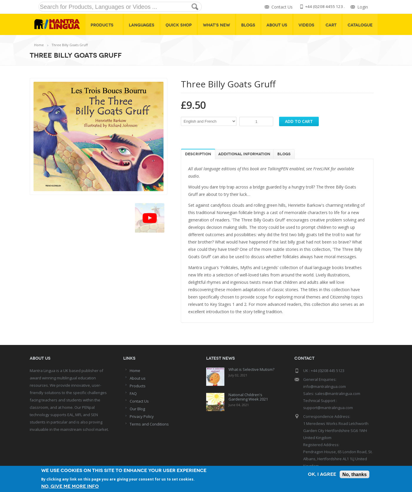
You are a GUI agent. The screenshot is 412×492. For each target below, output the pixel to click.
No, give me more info (71, 486)
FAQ (133, 393)
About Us (276, 25)
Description (198, 154)
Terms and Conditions (149, 424)
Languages (141, 25)
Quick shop (179, 25)
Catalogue (360, 25)
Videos (306, 25)
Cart (331, 25)
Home (39, 45)
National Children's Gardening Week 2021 (248, 397)
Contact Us (280, 7)
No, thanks (354, 475)
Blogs (248, 25)
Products (104, 25)
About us (138, 378)
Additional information (244, 154)
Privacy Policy (142, 416)
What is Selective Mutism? (251, 369)
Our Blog (137, 408)
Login (362, 7)
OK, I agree (320, 474)
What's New (216, 25)
